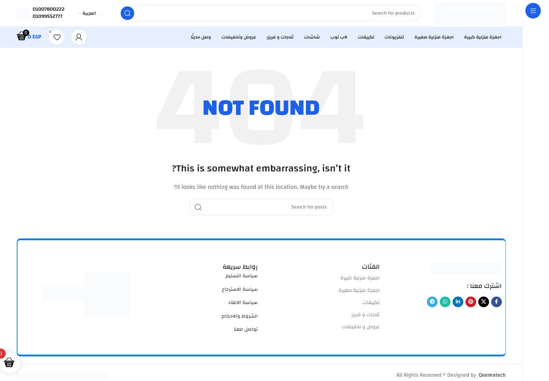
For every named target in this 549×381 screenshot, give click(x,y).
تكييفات (371, 304)
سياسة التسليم (242, 278)
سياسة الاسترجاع (240, 291)
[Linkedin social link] (458, 304)
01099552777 (47, 17)
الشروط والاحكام (240, 318)
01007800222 (49, 10)
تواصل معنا (246, 331)
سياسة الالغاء (243, 304)
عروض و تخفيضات (361, 329)
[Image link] (466, 269)
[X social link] (483, 304)
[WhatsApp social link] (445, 304)
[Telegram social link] (432, 304)
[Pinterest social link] (470, 304)
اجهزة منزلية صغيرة (358, 292)
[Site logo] (470, 14)
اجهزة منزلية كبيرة (360, 280)
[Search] (269, 14)
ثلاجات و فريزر (365, 316)
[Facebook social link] (496, 304)
